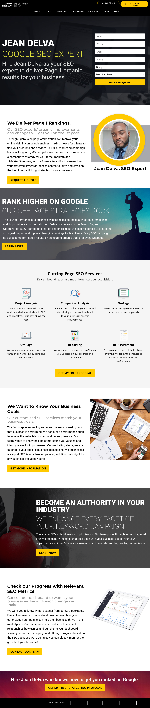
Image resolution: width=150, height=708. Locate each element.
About (106, 11)
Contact (117, 11)
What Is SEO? (94, 11)
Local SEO (49, 11)
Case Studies (78, 11)
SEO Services (34, 11)
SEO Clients (63, 11)
